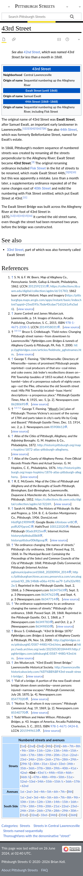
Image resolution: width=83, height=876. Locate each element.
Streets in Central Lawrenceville (56, 826)
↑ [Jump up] (12, 277)
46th (69, 772)
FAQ (44, 870)
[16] (30, 215)
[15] (25, 215)
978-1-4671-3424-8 (64, 726)
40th (65, 768)
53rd (32, 781)
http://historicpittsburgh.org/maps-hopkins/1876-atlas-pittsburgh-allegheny (46, 472)
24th (32, 759)
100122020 (57, 526)
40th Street (42, 188)
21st (65, 755)
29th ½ (25, 764)
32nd (53, 764)
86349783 (43, 622)
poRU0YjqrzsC (21, 526)
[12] (12, 215)
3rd (40, 746)
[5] (35, 128)
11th (40, 750)
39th (57, 768)
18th (40, 755)
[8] (44, 128)
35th (23, 768)
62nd (25, 786)
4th (49, 746)
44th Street (68, 129)
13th (57, 750)
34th (70, 764)
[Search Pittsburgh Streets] (41, 16)
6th (65, 746)
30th (36, 764)
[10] (73, 172)
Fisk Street (38, 168)
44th (52, 772)
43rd (32, 772)
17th (32, 755)
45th (60, 772)
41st (73, 768)
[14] (21, 215)
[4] (33, 128)
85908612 (57, 427)
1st (23, 746)
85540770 (18, 712)
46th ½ (25, 777)
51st (70, 777)
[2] (27, 128)
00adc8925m (34, 531)
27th (57, 759)
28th (65, 759)
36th (32, 768)
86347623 (48, 594)
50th (61, 777)
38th (48, 768)
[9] (70, 172)
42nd (23, 772)
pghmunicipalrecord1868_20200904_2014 (39, 572)
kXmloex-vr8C (64, 522)
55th (49, 781)
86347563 (57, 590)
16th (23, 755)
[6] (39, 128)
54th (40, 781)
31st (44, 764)
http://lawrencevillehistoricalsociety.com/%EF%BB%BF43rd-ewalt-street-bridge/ (46, 671)
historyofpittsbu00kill (25, 535)
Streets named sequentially (23, 831)
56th (69, 781)
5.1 (19, 407)
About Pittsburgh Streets (20, 870)
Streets (25, 826)
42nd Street (32, 52)
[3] (29, 128)
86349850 (43, 626)
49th (53, 777)
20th (57, 755)
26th (48, 759)
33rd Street (15, 250)
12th (48, 750)
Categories (9, 826)
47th (36, 777)
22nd (73, 755)
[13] (17, 215)
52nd (23, 781)
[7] (41, 128)
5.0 (15, 407)
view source (25, 309)
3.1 (19, 330)
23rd (23, 759)
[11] (25, 197)
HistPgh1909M (21, 522)
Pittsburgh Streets (35, 6)
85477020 (18, 699)
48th (45, 777)
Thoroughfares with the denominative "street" (36, 836)
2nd (31, 746)
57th (77, 781)
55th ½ (58, 781)
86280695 (18, 404)
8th (78, 746)
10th (31, 750)
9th (24, 750)
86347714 (48, 599)
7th (71, 746)
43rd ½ (42, 772)
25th (40, 759)
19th (48, 755)
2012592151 (37, 286)
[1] (23, 128)
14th (65, 750)
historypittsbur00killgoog (27, 540)
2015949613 (28, 730)
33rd (62, 764)
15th (73, 750)
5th (57, 746)
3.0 (15, 330)
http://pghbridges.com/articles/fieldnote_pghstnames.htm (46, 349)
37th (40, 768)
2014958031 (48, 327)
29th (73, 759)
